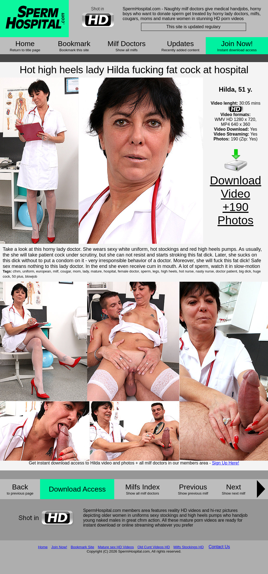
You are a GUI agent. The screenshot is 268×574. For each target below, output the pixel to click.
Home (25, 44)
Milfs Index (142, 487)
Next (233, 487)
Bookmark (74, 44)
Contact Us (219, 546)
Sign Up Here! (225, 463)
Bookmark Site (82, 547)
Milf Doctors (126, 44)
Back (20, 487)
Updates (180, 44)
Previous (193, 487)
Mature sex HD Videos (116, 547)
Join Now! (237, 44)
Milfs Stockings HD (189, 547)
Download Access (77, 489)
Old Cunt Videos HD (154, 547)
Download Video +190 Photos (235, 200)
